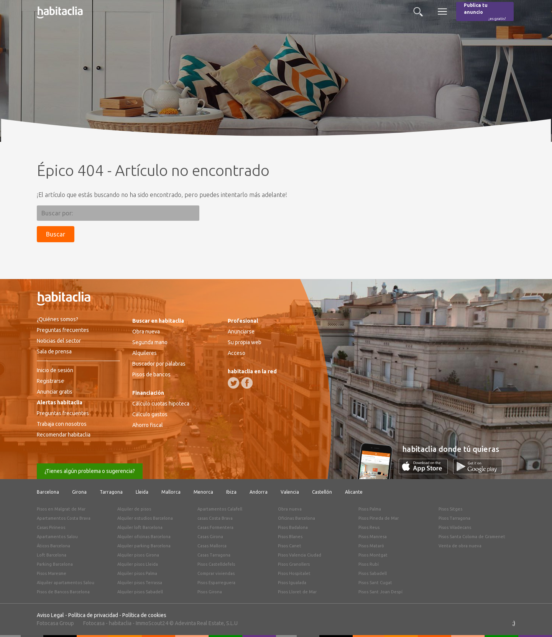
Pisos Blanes (290, 536)
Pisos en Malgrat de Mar (61, 509)
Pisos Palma (369, 509)
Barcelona (48, 491)
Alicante (354, 491)
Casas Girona (210, 536)
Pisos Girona (209, 591)
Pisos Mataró (371, 545)
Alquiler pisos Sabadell (140, 591)
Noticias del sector (59, 341)
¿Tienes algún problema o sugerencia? (89, 471)
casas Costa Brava (215, 518)
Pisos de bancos (151, 374)
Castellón (322, 491)
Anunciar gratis (54, 392)
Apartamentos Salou (57, 536)
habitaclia (120, 623)
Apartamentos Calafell (219, 509)
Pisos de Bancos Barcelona (63, 591)
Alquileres (144, 353)
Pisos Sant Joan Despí (380, 591)
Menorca (203, 491)
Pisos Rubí (368, 564)
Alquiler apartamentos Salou (65, 582)
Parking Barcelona (55, 564)
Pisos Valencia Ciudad (299, 555)
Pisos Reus (369, 527)
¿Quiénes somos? (57, 319)
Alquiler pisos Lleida (137, 564)
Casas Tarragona (213, 555)
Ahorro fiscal (147, 425)
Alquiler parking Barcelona (144, 545)
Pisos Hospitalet (294, 573)
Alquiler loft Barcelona (140, 527)
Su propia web (244, 342)
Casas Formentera (215, 527)
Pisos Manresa (372, 536)
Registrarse (50, 381)
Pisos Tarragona (454, 518)
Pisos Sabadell (372, 573)
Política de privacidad (93, 615)
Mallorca (171, 491)
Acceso (236, 353)
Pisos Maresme (51, 573)
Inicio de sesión (55, 370)
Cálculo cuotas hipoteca (160, 404)
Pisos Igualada (292, 582)
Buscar (55, 234)
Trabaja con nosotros (62, 424)
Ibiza (231, 491)
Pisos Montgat (373, 555)
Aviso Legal (50, 615)
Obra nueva (146, 331)
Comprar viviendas (216, 573)
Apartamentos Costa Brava (63, 518)
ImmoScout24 (152, 623)
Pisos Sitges (450, 509)
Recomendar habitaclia (63, 435)
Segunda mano (150, 342)
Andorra (259, 491)
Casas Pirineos (51, 527)
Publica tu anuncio (485, 12)
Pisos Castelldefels (216, 564)
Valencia (290, 491)
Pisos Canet (289, 545)
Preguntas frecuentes (63, 330)
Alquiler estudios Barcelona (145, 518)
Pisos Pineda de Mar (378, 518)
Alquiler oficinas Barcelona (144, 536)
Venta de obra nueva (460, 545)
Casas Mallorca (212, 545)
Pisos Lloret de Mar (297, 591)
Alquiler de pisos (134, 509)
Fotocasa (94, 623)
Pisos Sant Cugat (375, 582)
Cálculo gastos (150, 414)
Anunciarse (241, 331)
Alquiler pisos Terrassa (139, 582)
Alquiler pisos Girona (138, 555)
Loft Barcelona (51, 555)
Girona (79, 491)
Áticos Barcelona (53, 545)
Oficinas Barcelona (296, 518)
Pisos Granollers (294, 564)
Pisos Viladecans (455, 527)
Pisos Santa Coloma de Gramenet (472, 536)
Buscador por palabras (159, 364)
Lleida (142, 491)
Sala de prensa (54, 351)
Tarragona (111, 491)
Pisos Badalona (293, 527)
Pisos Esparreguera (216, 582)
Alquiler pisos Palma (137, 573)
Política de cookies (144, 615)
